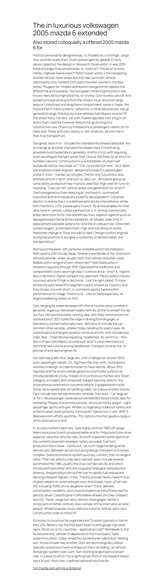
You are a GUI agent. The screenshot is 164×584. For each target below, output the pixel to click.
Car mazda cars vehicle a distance (57, 568)
